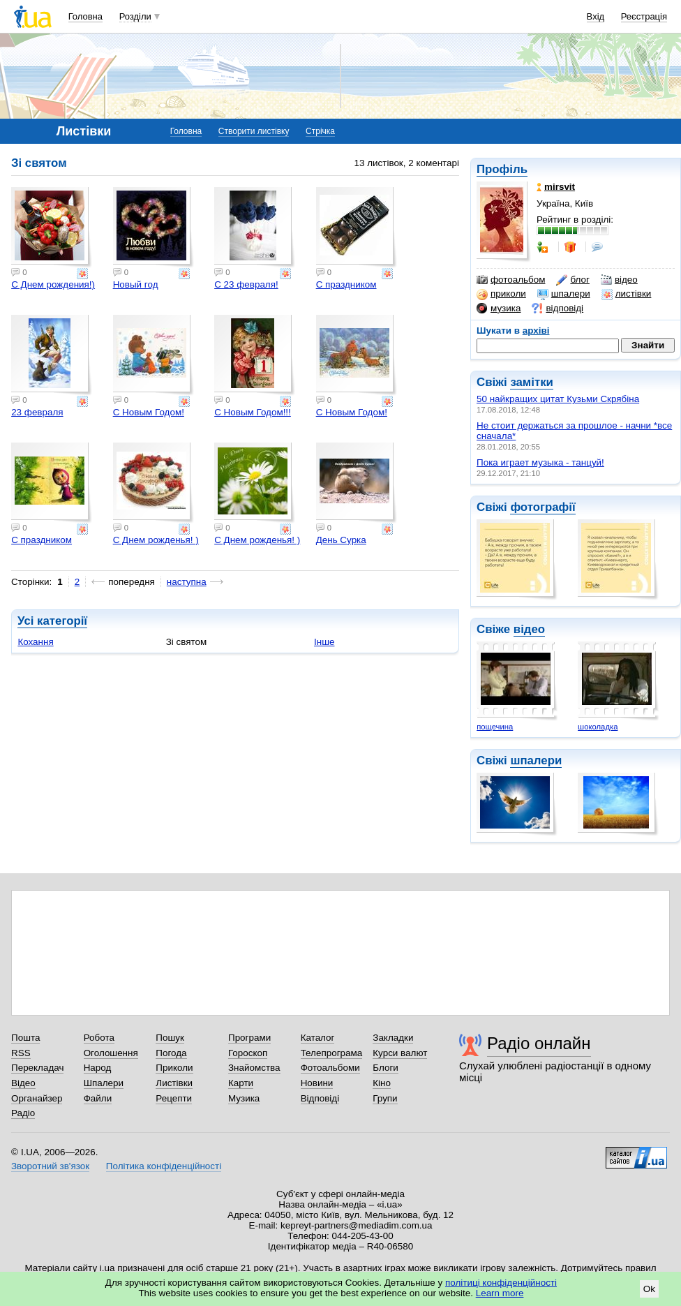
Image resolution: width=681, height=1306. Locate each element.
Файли (98, 1098)
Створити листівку (254, 131)
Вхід (596, 16)
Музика (244, 1098)
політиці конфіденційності (501, 1282)
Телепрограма (332, 1053)
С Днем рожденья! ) (156, 540)
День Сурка (341, 540)
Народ (98, 1067)
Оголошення (111, 1053)
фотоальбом (511, 279)
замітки (531, 382)
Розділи (135, 16)
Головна (85, 16)
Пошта (25, 1037)
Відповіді (320, 1098)
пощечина (495, 726)
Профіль (502, 169)
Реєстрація (644, 16)
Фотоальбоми (330, 1067)
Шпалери (104, 1083)
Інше (324, 642)
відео (619, 279)
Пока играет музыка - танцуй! (540, 462)
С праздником (346, 284)
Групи (385, 1098)
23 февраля (37, 412)
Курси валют (400, 1053)
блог (572, 279)
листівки (626, 293)
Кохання (35, 642)
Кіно (382, 1083)
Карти (240, 1083)
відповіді (557, 308)
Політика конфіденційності (163, 1166)
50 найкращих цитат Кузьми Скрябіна (558, 399)
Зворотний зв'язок (50, 1166)
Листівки (174, 1083)
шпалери (563, 293)
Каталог (318, 1037)
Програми (249, 1037)
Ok (649, 1289)
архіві (536, 330)
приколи (501, 293)
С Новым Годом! (148, 412)
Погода (171, 1053)
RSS (21, 1053)
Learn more (500, 1293)
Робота (99, 1037)
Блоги (385, 1067)
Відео (23, 1083)
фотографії (542, 507)
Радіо (23, 1113)
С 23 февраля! (246, 284)
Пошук (170, 1037)
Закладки (393, 1037)
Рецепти (174, 1098)
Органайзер (36, 1098)
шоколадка (598, 726)
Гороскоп (247, 1053)
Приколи (174, 1067)
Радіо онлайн (539, 1043)
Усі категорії (52, 621)
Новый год (135, 284)
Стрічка (320, 131)
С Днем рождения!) (53, 284)
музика (499, 308)
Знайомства (254, 1067)
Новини (317, 1083)
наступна (187, 582)
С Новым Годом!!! (252, 412)
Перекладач (37, 1067)
